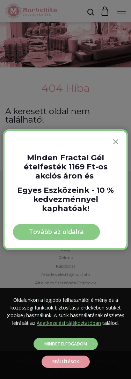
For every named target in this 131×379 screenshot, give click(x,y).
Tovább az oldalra (56, 231)
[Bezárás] (115, 142)
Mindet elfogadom (65, 344)
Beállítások (65, 362)
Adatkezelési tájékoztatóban (69, 323)
